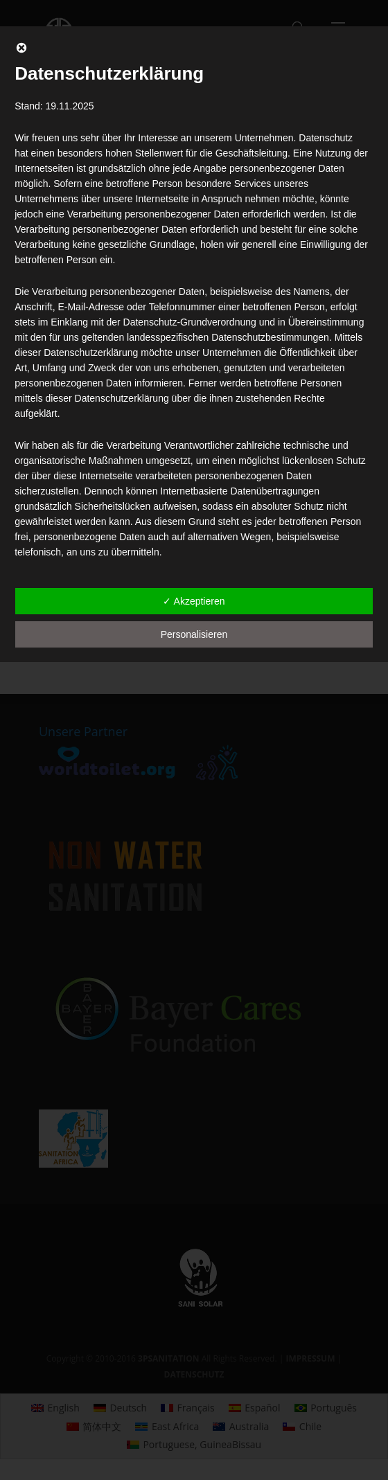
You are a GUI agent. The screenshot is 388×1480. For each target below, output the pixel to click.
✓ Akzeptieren (193, 601)
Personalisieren (194, 634)
